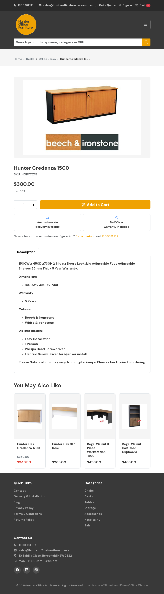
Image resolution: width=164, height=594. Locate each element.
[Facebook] (17, 570)
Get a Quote (105, 5)
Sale (87, 525)
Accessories (93, 514)
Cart (142, 5)
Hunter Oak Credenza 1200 (28, 446)
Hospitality (92, 520)
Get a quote (83, 236)
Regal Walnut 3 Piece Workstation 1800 (98, 450)
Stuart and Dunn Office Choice (126, 585)
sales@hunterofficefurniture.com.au (66, 5)
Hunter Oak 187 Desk (63, 446)
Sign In (125, 5)
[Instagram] (36, 570)
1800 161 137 (24, 5)
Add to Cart (95, 204)
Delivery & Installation (29, 496)
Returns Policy (24, 520)
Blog (17, 502)
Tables (89, 502)
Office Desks (47, 59)
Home (18, 59)
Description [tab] (26, 252)
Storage (90, 508)
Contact (20, 490)
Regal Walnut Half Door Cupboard (131, 448)
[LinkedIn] (26, 570)
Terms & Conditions (28, 514)
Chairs (89, 490)
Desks (30, 59)
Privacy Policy (24, 508)
